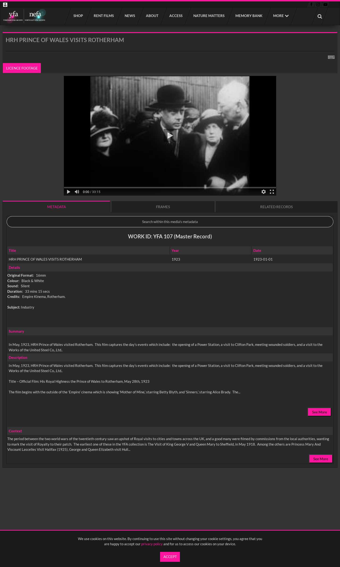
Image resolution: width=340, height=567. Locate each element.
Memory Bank (249, 15)
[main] (170, 262)
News (130, 15)
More (278, 15)
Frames (163, 207)
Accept (170, 556)
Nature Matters (209, 15)
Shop (78, 15)
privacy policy (152, 544)
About (152, 15)
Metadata (56, 207)
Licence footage (22, 68)
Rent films (104, 15)
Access (176, 15)
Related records (276, 207)
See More (319, 412)
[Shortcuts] (331, 56)
